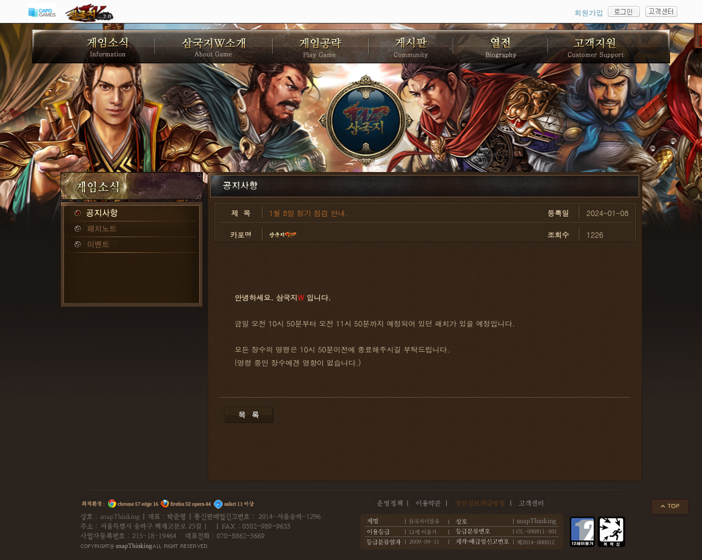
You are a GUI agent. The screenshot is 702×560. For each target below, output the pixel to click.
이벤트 (131, 245)
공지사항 (131, 213)
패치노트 (131, 229)
